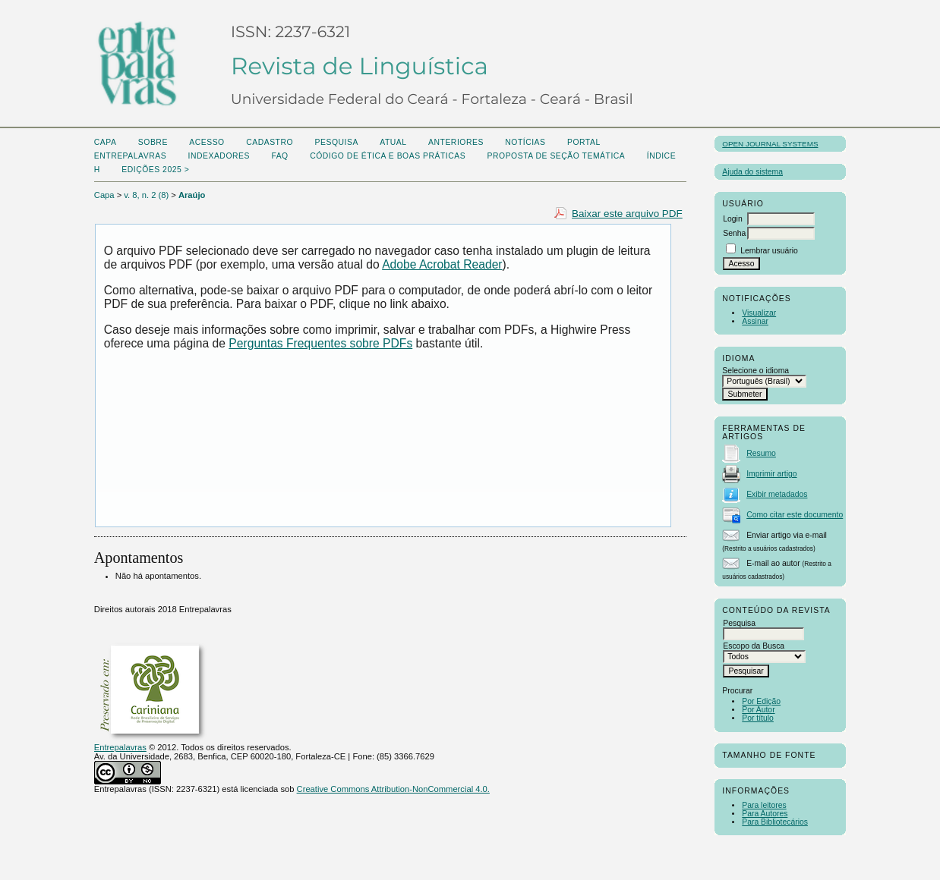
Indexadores (219, 156)
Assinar (755, 321)
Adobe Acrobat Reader (442, 264)
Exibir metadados (776, 494)
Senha (734, 233)
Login (732, 219)
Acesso (206, 142)
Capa (105, 142)
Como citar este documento (794, 515)
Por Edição (761, 701)
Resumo (761, 453)
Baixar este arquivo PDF (627, 213)
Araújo (191, 195)
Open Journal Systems (770, 144)
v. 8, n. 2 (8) (146, 195)
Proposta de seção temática (556, 156)
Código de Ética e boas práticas (387, 156)
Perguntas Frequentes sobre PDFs (320, 343)
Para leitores (764, 805)
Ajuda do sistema (752, 172)
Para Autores (764, 813)
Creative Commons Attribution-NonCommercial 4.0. (393, 789)
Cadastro (269, 142)
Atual (393, 142)
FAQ (279, 156)
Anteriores (456, 142)
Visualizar (759, 313)
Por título (758, 718)
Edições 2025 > (155, 169)
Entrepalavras (120, 747)
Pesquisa (336, 142)
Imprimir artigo (771, 474)
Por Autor (758, 710)
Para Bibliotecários (775, 822)
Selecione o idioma (755, 370)
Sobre (153, 142)
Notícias (525, 142)
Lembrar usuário (769, 251)
